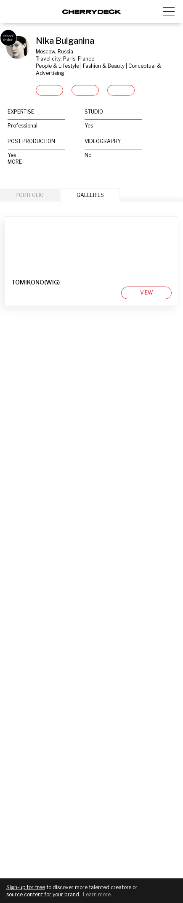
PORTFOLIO (30, 195)
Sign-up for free (25, 887)
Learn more (97, 894)
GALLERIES (90, 195)
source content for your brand (42, 894)
